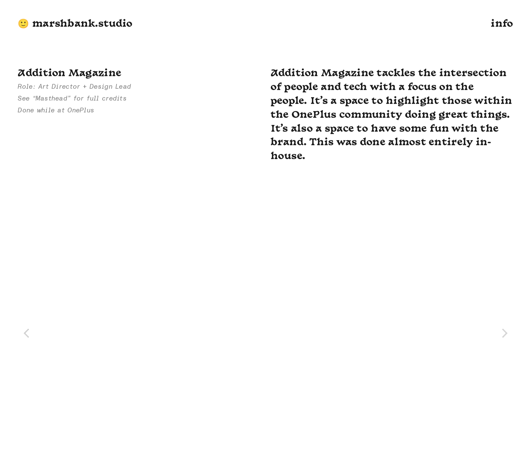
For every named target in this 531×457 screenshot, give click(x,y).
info (502, 24)
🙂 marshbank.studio (75, 24)
